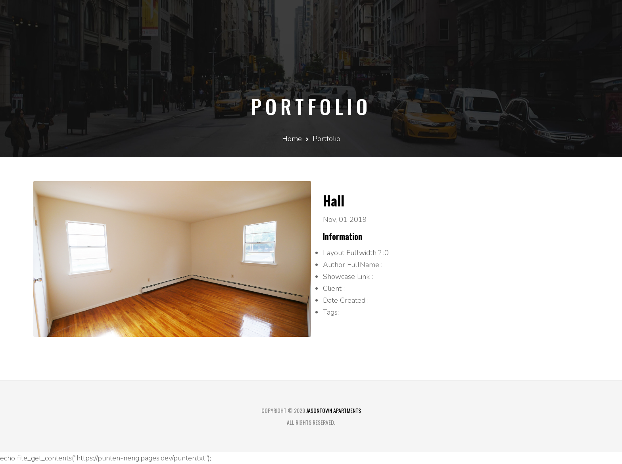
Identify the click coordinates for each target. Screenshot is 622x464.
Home (292, 138)
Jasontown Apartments (333, 410)
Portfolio (326, 138)
